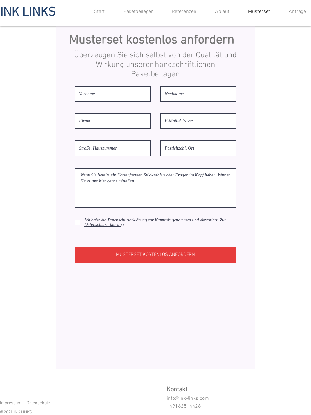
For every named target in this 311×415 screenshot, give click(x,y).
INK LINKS (28, 12)
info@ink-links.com (188, 398)
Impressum (11, 403)
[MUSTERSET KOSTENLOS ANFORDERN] (155, 255)
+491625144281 (185, 406)
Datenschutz (38, 403)
